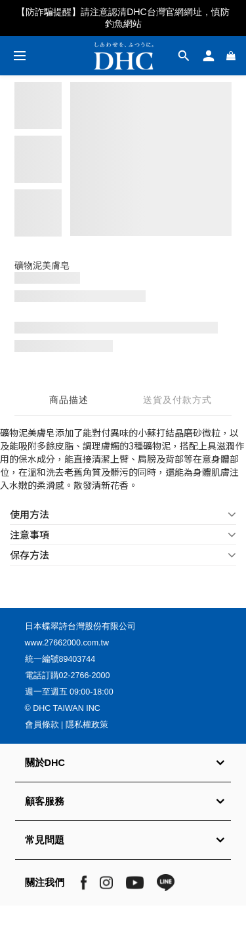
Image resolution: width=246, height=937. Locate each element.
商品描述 (69, 399)
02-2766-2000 (84, 675)
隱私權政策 (87, 724)
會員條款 (42, 724)
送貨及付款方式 (177, 399)
